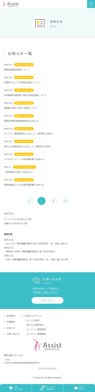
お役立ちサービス (33, 316)
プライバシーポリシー (47, 368)
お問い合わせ (47, 300)
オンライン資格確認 (36, 334)
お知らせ (11, 328)
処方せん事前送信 (35, 325)
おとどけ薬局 (33, 320)
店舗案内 (11, 322)
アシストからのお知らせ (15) (18, 219)
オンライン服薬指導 (36, 329)
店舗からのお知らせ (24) (15, 223)
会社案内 (11, 316)
